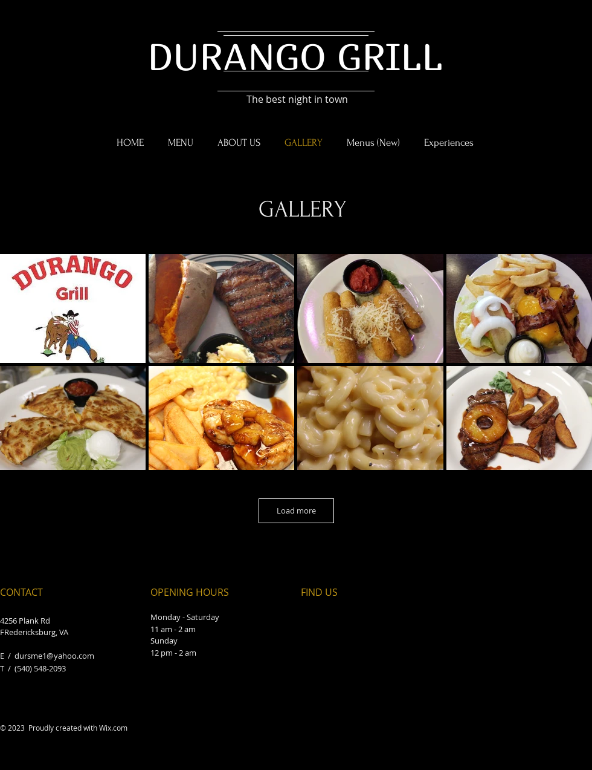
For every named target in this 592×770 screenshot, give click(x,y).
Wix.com (113, 727)
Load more (296, 510)
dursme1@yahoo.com (54, 655)
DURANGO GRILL (295, 56)
